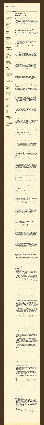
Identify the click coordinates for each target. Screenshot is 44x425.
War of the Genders (12, 7)
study (16, 17)
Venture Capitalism (8, 38)
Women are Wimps (8, 54)
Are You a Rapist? (8, 57)
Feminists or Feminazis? (9, 117)
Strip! (7, 112)
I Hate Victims (8, 100)
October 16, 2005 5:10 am (19, 396)
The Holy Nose (8, 80)
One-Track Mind (8, 76)
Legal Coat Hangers (8, 92)
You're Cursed (8, 98)
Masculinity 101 (8, 87)
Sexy (6, 110)
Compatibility (7, 105)
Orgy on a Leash (8, 25)
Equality (7, 99)
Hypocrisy (7, 24)
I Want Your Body (8, 94)
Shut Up (7, 86)
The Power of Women (9, 17)
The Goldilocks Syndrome (9, 123)
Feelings (7, 111)
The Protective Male (8, 88)
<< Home (17, 416)
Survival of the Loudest (9, 49)
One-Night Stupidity (8, 23)
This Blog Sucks (8, 75)
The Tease (7, 106)
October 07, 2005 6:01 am (19, 348)
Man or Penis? (8, 116)
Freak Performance (8, 47)
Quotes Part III (8, 69)
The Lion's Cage (8, 118)
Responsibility (8, 19)
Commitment (7, 31)
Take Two (7, 48)
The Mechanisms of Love (9, 33)
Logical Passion (8, 39)
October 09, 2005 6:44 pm (19, 376)
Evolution (7, 93)
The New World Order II (9, 63)
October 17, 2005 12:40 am (19, 406)
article (16, 170)
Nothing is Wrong (8, 18)
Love (6, 32)
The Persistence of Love (9, 74)
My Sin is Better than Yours (9, 104)
